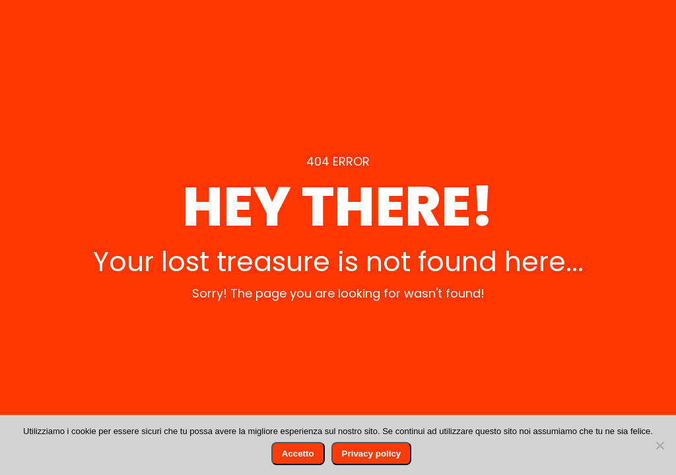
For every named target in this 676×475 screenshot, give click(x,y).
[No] (659, 445)
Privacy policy (371, 454)
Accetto (298, 454)
